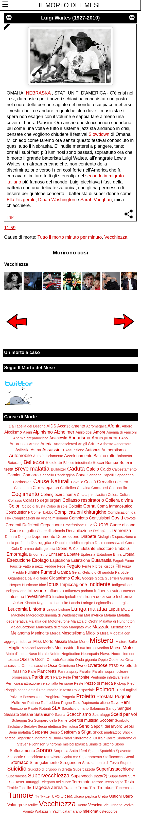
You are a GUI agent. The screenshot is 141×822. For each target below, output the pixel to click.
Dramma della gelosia (37, 549)
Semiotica (70, 726)
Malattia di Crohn (84, 621)
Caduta (76, 468)
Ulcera (67, 796)
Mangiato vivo (80, 627)
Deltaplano (102, 531)
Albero (127, 426)
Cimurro (121, 482)
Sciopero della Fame (50, 720)
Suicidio (16, 768)
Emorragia (17, 554)
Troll (93, 788)
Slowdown (99, 134)
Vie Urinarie (112, 805)
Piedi (131, 683)
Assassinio (53, 449)
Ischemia (124, 596)
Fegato (73, 566)
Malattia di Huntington (117, 621)
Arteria (47, 443)
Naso (32, 654)
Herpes (15, 585)
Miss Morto (43, 641)
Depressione (67, 536)
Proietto (85, 696)
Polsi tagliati (127, 690)
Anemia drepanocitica (30, 438)
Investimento (38, 596)
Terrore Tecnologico (107, 782)
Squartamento (90, 757)
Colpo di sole (56, 506)
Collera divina (119, 500)
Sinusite (95, 744)
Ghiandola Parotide (113, 572)
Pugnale (123, 696)
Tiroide (12, 788)
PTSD (113, 666)
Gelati (76, 572)
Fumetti (48, 572)
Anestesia (58, 438)
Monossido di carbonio (75, 647)
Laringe (87, 603)
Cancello (47, 475)
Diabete (88, 536)
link (10, 217)
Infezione (36, 590)
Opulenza (117, 660)
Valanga (14, 804)
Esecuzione (19, 560)
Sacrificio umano (75, 708)
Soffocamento (22, 750)
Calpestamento (124, 469)
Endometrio (38, 554)
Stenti (129, 757)
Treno (83, 787)
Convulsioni (99, 518)
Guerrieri (112, 578)
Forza (126, 566)
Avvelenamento (78, 455)
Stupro (125, 763)
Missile (61, 641)
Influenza (55, 590)
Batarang (15, 463)
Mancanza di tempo (52, 627)
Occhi (40, 659)
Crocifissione (73, 525)
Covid (117, 517)
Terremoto (81, 781)
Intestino (16, 596)
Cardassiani (22, 482)
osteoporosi (108, 811)
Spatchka (107, 751)
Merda (55, 633)
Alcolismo (13, 432)
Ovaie (81, 665)
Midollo (92, 633)
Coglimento (25, 494)
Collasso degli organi (42, 500)
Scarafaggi (101, 715)
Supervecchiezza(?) (89, 776)
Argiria (34, 444)
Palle (32, 671)
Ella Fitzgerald (21, 199)
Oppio (103, 660)
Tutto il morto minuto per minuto (70, 237)
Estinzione (80, 560)
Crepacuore (51, 524)
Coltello (75, 506)
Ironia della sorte (100, 596)
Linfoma (37, 609)
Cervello (105, 481)
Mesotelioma (73, 633)
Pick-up (120, 683)
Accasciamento (71, 426)
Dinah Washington (56, 199)
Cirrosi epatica (46, 487)
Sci (30, 720)
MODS (127, 609)
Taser (19, 782)
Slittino (108, 744)
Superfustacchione (115, 769)
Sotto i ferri (78, 751)
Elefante (87, 548)
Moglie (14, 647)
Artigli (82, 444)
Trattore (70, 788)
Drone (61, 548)
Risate (33, 708)
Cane (81, 475)
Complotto (78, 518)
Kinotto (30, 603)
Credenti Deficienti (22, 524)
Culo (89, 525)
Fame (129, 560)
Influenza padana (79, 591)
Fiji (118, 566)
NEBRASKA (38, 93)
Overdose (98, 665)
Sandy (111, 708)
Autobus (92, 449)
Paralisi (85, 671)
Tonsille (25, 788)
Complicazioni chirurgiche (80, 512)
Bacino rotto (104, 455)
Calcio (92, 469)
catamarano (72, 811)
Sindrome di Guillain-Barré (94, 738)
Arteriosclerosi (65, 444)
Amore (99, 432)
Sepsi (129, 726)
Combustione (18, 512)
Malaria (110, 615)
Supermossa (16, 776)
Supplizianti (117, 776)
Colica (124, 495)
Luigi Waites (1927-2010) (70, 18)
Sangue (124, 708)
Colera (113, 495)
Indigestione (122, 585)
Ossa (52, 665)
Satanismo (44, 714)
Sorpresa (61, 751)
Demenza (121, 530)
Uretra (103, 796)
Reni (125, 702)
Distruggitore (42, 542)
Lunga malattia (89, 609)
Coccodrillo (118, 488)
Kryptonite (45, 603)
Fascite (16, 566)
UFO (56, 796)
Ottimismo (66, 666)
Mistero (101, 640)
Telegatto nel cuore (55, 782)
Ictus (53, 584)
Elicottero (105, 548)
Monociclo (45, 648)
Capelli (108, 475)
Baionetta (124, 456)
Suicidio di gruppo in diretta (50, 769)
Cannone (94, 475)
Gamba (64, 572)
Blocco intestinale (77, 463)
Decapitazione (79, 530)
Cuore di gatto (23, 530)
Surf (131, 776)
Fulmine (32, 572)
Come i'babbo (42, 512)
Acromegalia (96, 426)
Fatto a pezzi (33, 566)
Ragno (66, 703)
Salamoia (97, 708)
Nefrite (55, 654)
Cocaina (83, 488)
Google (88, 578)
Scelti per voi (124, 714)
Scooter (106, 720)
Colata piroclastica (92, 495)
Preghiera (52, 697)
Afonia (114, 425)
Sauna (60, 715)
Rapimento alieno (95, 703)
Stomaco (19, 762)
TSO (10, 782)
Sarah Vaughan (96, 199)
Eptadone (104, 554)
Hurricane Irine (34, 585)
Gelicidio (89, 572)
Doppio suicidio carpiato (74, 543)
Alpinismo (43, 432)
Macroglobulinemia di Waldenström (54, 615)
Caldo (105, 469)
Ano (124, 438)
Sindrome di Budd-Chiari (52, 738)
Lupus (114, 609)
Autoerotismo (113, 449)
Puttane (33, 703)
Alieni (27, 432)
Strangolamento (44, 762)
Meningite (40, 633)
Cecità (90, 481)
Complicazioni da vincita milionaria (40, 518)
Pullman (18, 702)
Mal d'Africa (93, 615)
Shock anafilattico (107, 732)
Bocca (98, 462)
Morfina (103, 648)
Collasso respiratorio (83, 500)
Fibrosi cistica (103, 566)
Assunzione (74, 450)
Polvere (15, 697)
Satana (26, 714)
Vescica (95, 804)
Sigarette (23, 738)
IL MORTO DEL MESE (70, 5)
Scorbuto (122, 720)
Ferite (86, 566)
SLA (56, 708)
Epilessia (88, 554)
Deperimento (43, 536)
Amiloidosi (84, 432)
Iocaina (58, 597)
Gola (76, 578)
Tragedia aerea (47, 787)
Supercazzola (84, 769)
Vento (82, 805)
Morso (115, 647)
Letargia (121, 603)
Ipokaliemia (74, 597)
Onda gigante (86, 660)
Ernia (117, 554)
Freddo (18, 572)
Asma (36, 449)
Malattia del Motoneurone (48, 621)
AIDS (51, 426)
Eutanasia (101, 560)
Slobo (119, 744)
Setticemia (70, 732)
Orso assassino (34, 666)
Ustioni (115, 796)
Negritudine (70, 654)
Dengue (24, 537)
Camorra (31, 475)
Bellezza (34, 462)
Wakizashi (43, 811)
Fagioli (118, 560)
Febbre (50, 566)
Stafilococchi (113, 757)
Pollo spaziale (83, 690)
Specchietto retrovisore (42, 757)
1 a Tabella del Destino (27, 426)
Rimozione (18, 708)
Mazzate (101, 626)
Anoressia (18, 443)
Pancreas (47, 671)
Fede (61, 566)
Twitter (45, 796)
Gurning (126, 578)
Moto (127, 647)
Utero (128, 796)
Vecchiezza (115, 237)
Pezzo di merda (98, 683)
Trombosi (105, 787)
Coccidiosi (99, 488)
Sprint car (70, 757)
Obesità (27, 659)
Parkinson (42, 677)
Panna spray (68, 671)
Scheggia (19, 720)
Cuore (100, 524)
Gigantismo (59, 578)
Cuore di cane (122, 524)
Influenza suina (108, 590)
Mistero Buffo (126, 642)
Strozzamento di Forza (100, 763)
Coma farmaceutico (114, 506)
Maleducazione (22, 627)
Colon (15, 506)
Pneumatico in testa (55, 690)
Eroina (128, 554)
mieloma (90, 811)
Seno (84, 726)
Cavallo (77, 482)
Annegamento (106, 437)
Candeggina (65, 475)
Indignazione (16, 591)
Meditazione (121, 627)
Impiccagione (73, 584)
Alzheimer (64, 432)
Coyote (130, 518)
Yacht (57, 811)
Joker (18, 602)
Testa (129, 781)
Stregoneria (70, 762)
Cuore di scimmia (51, 531)
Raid (76, 703)
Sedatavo (15, 726)
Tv (37, 796)
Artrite (93, 443)
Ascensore (123, 444)
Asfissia (22, 449)
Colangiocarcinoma (58, 494)
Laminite (61, 603)
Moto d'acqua (17, 654)
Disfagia (104, 537)
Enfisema (57, 554)
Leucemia (18, 609)
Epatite (73, 554)
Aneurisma (79, 437)
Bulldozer (58, 469)
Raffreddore (50, 703)
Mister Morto (78, 642)
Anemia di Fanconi (122, 432)
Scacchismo (78, 714)
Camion (14, 475)
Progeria (68, 697)
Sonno (44, 750)
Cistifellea (68, 488)
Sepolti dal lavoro (106, 726)
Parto (57, 677)
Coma (89, 506)
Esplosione (60, 560)
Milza (104, 633)
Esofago (40, 560)
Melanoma (20, 633)
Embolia (122, 548)
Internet (129, 591)
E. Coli (73, 549)
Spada (93, 751)
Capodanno (124, 475)
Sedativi (30, 726)
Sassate (11, 714)
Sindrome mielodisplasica (66, 744)
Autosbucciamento (48, 456)
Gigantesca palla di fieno (28, 578)
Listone (64, 609)
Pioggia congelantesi (21, 690)
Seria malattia (19, 732)
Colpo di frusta (33, 506)
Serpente (40, 732)
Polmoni (106, 689)
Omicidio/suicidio (60, 660)
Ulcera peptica (85, 796)
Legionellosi (103, 603)
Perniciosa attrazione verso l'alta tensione (39, 683)
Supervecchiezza (48, 775)
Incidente (99, 584)
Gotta (99, 578)
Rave (115, 703)
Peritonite (80, 677)
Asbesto (106, 444)
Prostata (105, 696)
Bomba (111, 462)
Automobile (20, 455)
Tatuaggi (32, 782)
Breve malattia (31, 468)
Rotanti (45, 708)
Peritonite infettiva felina (110, 677)
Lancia (74, 603)
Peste (78, 683)
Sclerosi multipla (83, 720)
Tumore (20, 795)
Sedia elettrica (49, 726)
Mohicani (29, 648)
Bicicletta (54, 462)
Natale (43, 654)
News (105, 653)
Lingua (51, 609)
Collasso (15, 500)
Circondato (23, 488)
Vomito (28, 811)
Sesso (55, 732)
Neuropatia (90, 654)
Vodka (129, 805)
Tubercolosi (124, 788)
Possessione (33, 697)
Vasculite (30, 805)
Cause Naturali (51, 481)
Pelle (67, 677)
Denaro (11, 537)
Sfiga (86, 732)
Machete (18, 615)
